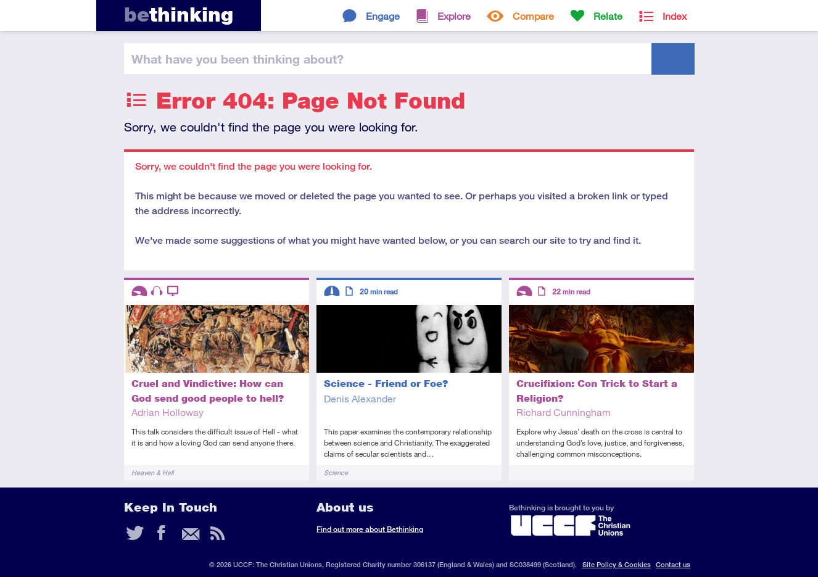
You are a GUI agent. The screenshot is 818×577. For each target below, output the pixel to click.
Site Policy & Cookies (616, 564)
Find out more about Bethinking (369, 529)
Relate (607, 16)
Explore (454, 16)
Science (336, 472)
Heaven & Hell (152, 472)
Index (675, 16)
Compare (533, 16)
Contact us (673, 564)
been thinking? (237, 58)
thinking (178, 14)
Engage (383, 16)
